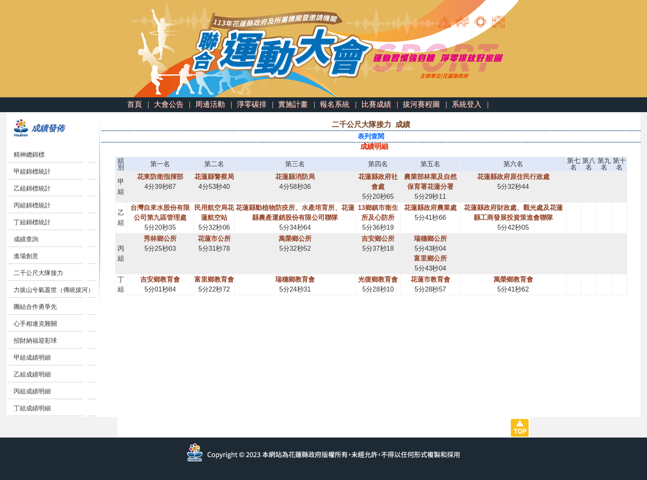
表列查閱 (371, 136)
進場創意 (26, 255)
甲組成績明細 (32, 357)
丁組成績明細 (32, 408)
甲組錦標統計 (32, 171)
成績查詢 (26, 238)
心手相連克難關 (35, 323)
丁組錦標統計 (32, 222)
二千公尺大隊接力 (38, 272)
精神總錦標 (29, 154)
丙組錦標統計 (32, 205)
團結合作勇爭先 (35, 306)
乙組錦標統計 (32, 188)
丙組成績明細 (32, 391)
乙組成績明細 (32, 374)
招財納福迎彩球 (35, 340)
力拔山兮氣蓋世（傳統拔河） (54, 289)
